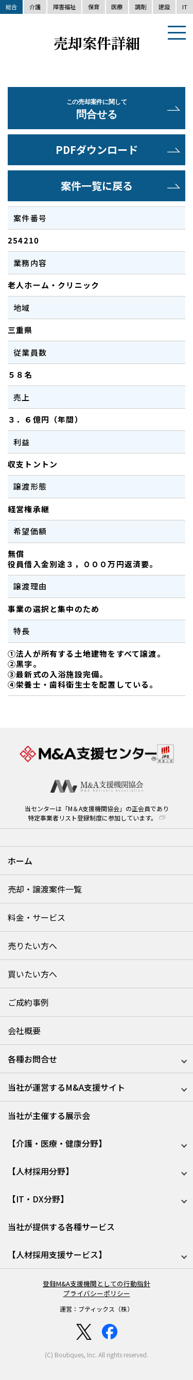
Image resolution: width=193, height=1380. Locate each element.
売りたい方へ (32, 945)
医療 (116, 7)
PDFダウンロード (97, 149)
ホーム (20, 860)
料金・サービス (36, 917)
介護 (35, 7)
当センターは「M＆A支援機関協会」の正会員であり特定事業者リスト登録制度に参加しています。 (97, 813)
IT (184, 7)
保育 (93, 7)
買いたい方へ (32, 974)
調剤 (140, 7)
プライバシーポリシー (96, 1293)
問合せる (96, 109)
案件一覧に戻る (97, 185)
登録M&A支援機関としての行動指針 (96, 1283)
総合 (11, 7)
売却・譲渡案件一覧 (45, 889)
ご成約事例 (28, 1002)
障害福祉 (64, 7)
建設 (164, 7)
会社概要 (24, 1030)
